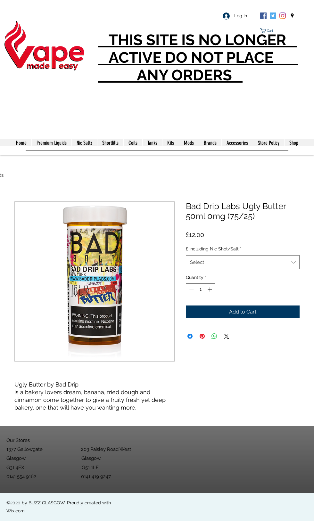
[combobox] (243, 262)
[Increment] (210, 289)
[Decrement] (191, 289)
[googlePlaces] (292, 15)
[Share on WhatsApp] (214, 336)
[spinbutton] (200, 289)
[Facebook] (263, 15)
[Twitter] (273, 15)
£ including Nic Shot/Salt (214, 248)
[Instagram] (282, 15)
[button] (269, 30)
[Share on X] (226, 336)
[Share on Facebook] (190, 336)
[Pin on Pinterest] (202, 336)
